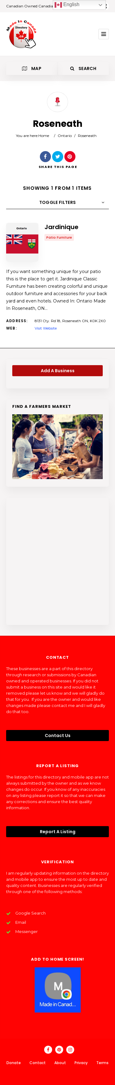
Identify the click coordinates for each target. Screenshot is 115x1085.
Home (43, 135)
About (60, 1062)
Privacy (81, 1062)
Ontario (65, 135)
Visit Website (46, 328)
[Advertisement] (57, 561)
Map (31, 68)
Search (83, 68)
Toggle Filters (57, 202)
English (67, 5)
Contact (37, 1062)
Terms (102, 1062)
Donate (13, 1062)
